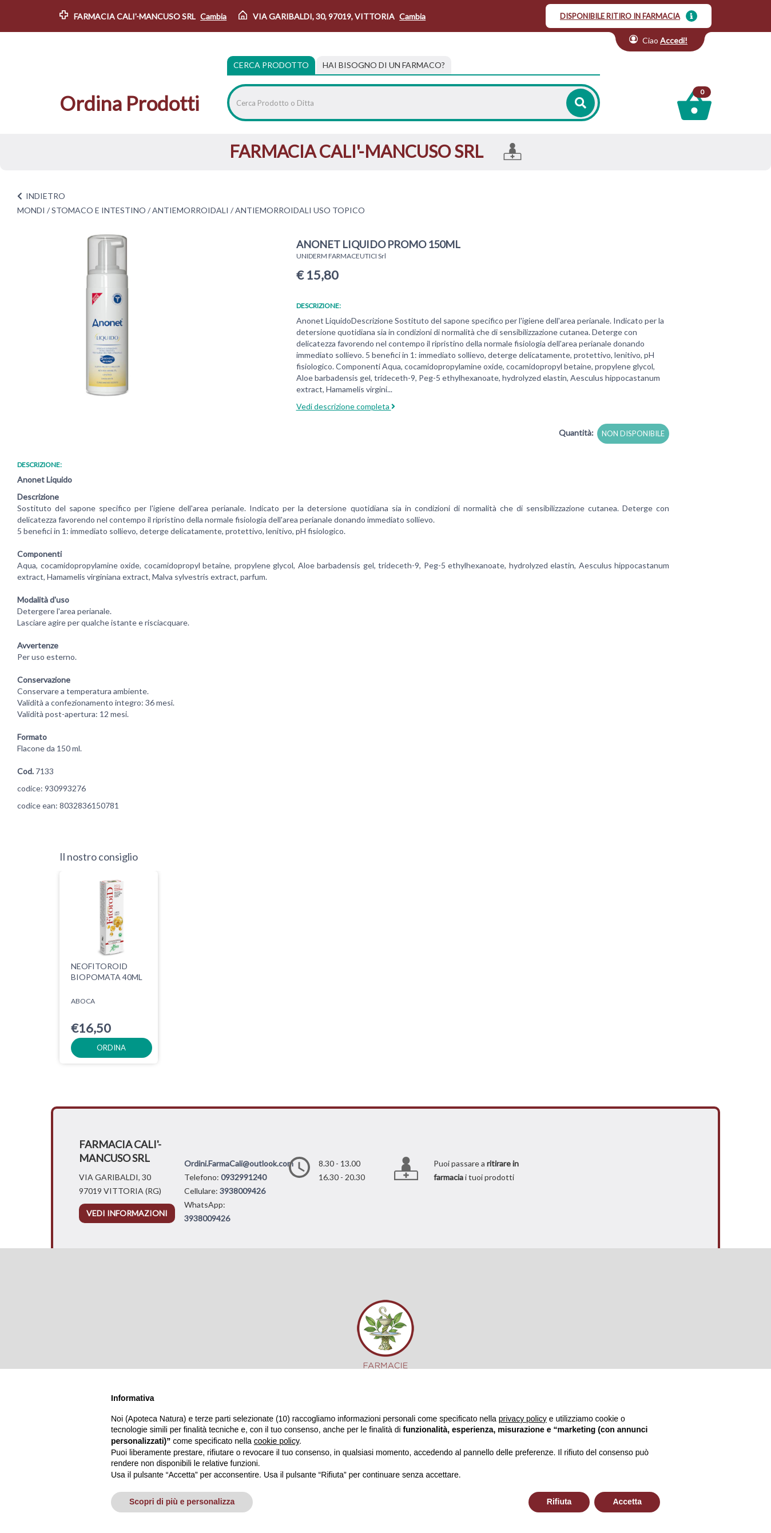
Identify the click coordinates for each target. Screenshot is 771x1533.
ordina (111, 1047)
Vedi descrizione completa (345, 406)
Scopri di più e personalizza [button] (182, 1501)
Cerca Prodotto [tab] (271, 65)
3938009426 (242, 1191)
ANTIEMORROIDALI (190, 210)
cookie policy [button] (276, 1441)
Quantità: (576, 432)
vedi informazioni (127, 1213)
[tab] (383, 65)
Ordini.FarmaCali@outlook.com (238, 1163)
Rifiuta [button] (559, 1501)
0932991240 (244, 1177)
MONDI (31, 210)
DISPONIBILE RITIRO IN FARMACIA (620, 16)
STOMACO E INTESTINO (98, 210)
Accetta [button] (627, 1501)
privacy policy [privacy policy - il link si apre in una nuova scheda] (523, 1418)
